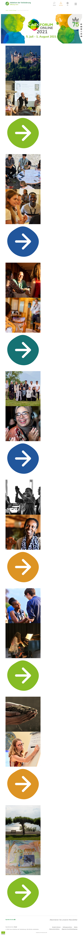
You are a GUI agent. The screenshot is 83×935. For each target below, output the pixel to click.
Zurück (3, 933)
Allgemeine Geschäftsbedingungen (69, 929)
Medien (75, 927)
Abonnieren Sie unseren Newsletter (63, 920)
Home (7, 10)
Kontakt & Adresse (56, 927)
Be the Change (13, 10)
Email (15, 927)
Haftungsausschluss (67, 927)
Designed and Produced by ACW (41, 932)
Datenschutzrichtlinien (54, 929)
